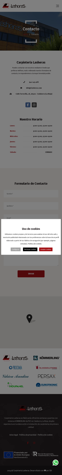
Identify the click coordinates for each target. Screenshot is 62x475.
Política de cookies (34, 244)
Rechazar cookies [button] (30, 249)
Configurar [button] (15, 249)
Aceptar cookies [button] (46, 249)
